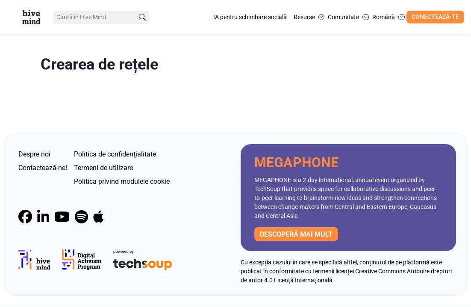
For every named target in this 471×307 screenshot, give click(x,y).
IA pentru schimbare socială (250, 17)
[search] (142, 17)
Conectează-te (435, 16)
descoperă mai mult (296, 234)
